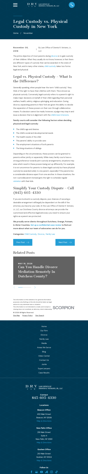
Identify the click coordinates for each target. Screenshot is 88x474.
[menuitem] (16, 315)
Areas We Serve (44, 347)
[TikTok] (56, 472)
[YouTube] (41, 472)
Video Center (44, 356)
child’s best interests (60, 115)
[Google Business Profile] (36, 472)
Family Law (50, 234)
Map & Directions (44, 421)
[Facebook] (31, 472)
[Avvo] (46, 472)
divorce (54, 56)
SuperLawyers (44, 368)
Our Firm (44, 330)
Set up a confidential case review (46, 225)
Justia (44, 364)
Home (44, 326)
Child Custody (30, 234)
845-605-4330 (44, 398)
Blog (44, 351)
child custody (50, 66)
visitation (17, 181)
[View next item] (35, 287)
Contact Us (44, 360)
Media (44, 343)
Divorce (41, 234)
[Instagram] (51, 472)
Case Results (44, 372)
